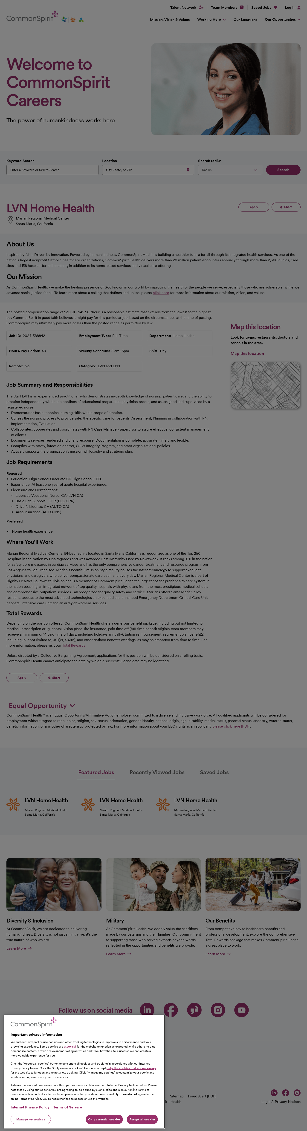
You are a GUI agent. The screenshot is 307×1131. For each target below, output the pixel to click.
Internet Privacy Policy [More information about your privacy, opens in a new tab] (30, 1126)
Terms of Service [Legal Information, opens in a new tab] (67, 1126)
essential (70, 1065)
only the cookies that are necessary (131, 1087)
